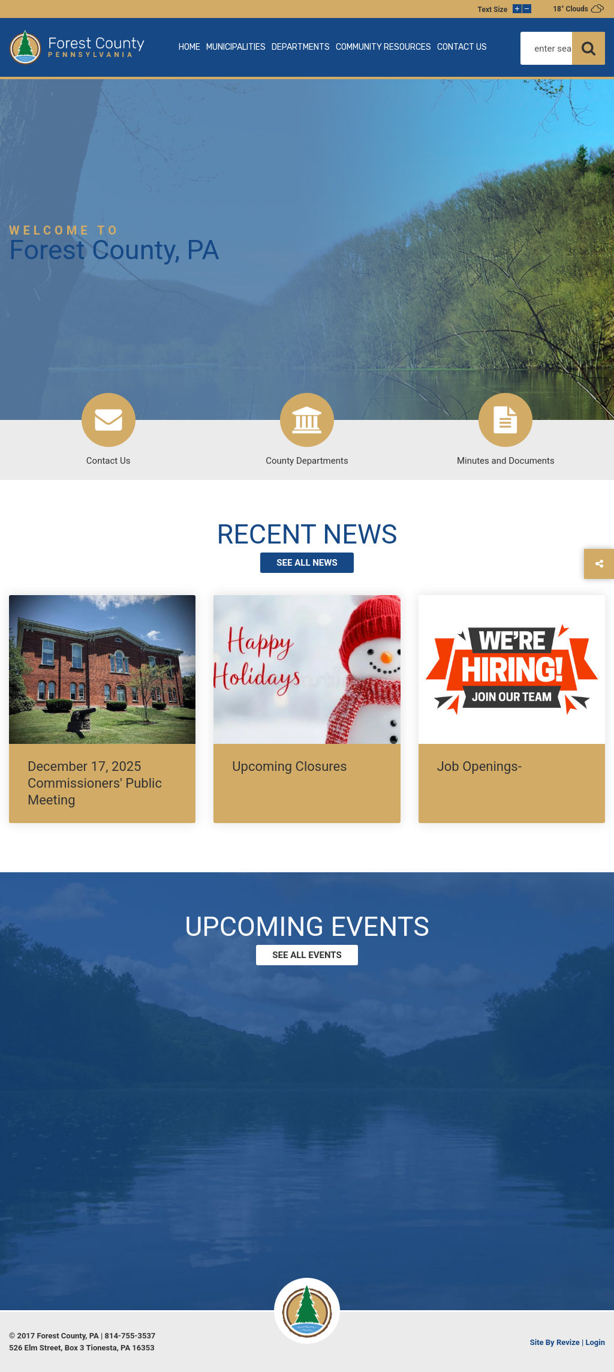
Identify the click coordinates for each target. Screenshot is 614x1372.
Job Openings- (479, 766)
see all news (306, 562)
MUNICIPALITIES (236, 47)
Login (595, 1342)
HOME (189, 47)
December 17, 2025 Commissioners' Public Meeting (95, 783)
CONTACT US (462, 47)
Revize (568, 1342)
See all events (306, 955)
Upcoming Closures (289, 766)
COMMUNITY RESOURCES (383, 47)
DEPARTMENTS (301, 47)
